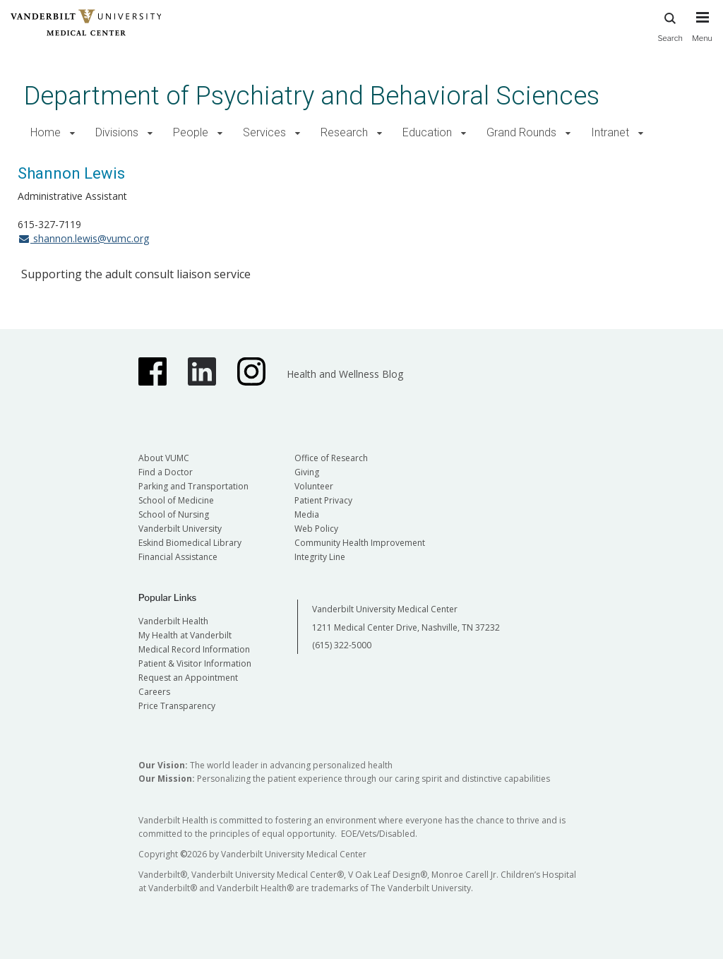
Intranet (610, 132)
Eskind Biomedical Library (189, 543)
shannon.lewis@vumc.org (83, 238)
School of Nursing (173, 514)
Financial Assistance (177, 557)
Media (306, 514)
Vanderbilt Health (173, 621)
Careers (154, 692)
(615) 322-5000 (341, 645)
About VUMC (163, 458)
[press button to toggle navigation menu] (702, 33)
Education (427, 132)
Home (45, 132)
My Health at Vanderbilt (185, 635)
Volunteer (313, 486)
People (190, 132)
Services (264, 132)
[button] (72, 133)
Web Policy (316, 529)
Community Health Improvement (359, 543)
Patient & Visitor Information (194, 663)
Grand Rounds (521, 132)
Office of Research (331, 458)
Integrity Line (319, 557)
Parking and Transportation (193, 486)
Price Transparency (176, 706)
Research (344, 132)
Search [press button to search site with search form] (670, 25)
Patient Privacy (323, 500)
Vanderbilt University (180, 529)
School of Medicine (176, 500)
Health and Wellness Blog (345, 374)
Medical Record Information (194, 649)
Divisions (116, 132)
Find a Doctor (165, 472)
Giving (306, 472)
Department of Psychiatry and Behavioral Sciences (311, 96)
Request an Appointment (188, 678)
